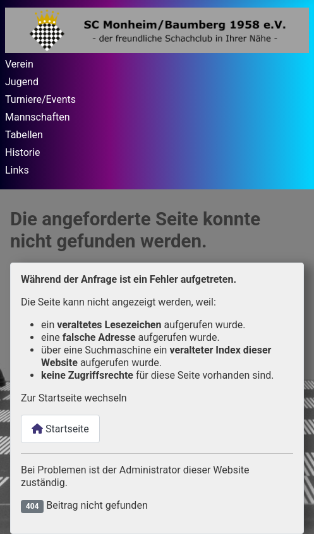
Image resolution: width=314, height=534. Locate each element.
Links (17, 170)
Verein (19, 64)
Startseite (60, 429)
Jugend (22, 82)
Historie (22, 152)
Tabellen (24, 135)
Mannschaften (37, 117)
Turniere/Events (40, 99)
